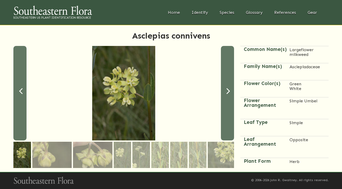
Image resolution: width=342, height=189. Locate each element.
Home (174, 12)
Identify (199, 12)
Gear (312, 12)
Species (227, 12)
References (285, 12)
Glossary (254, 12)
